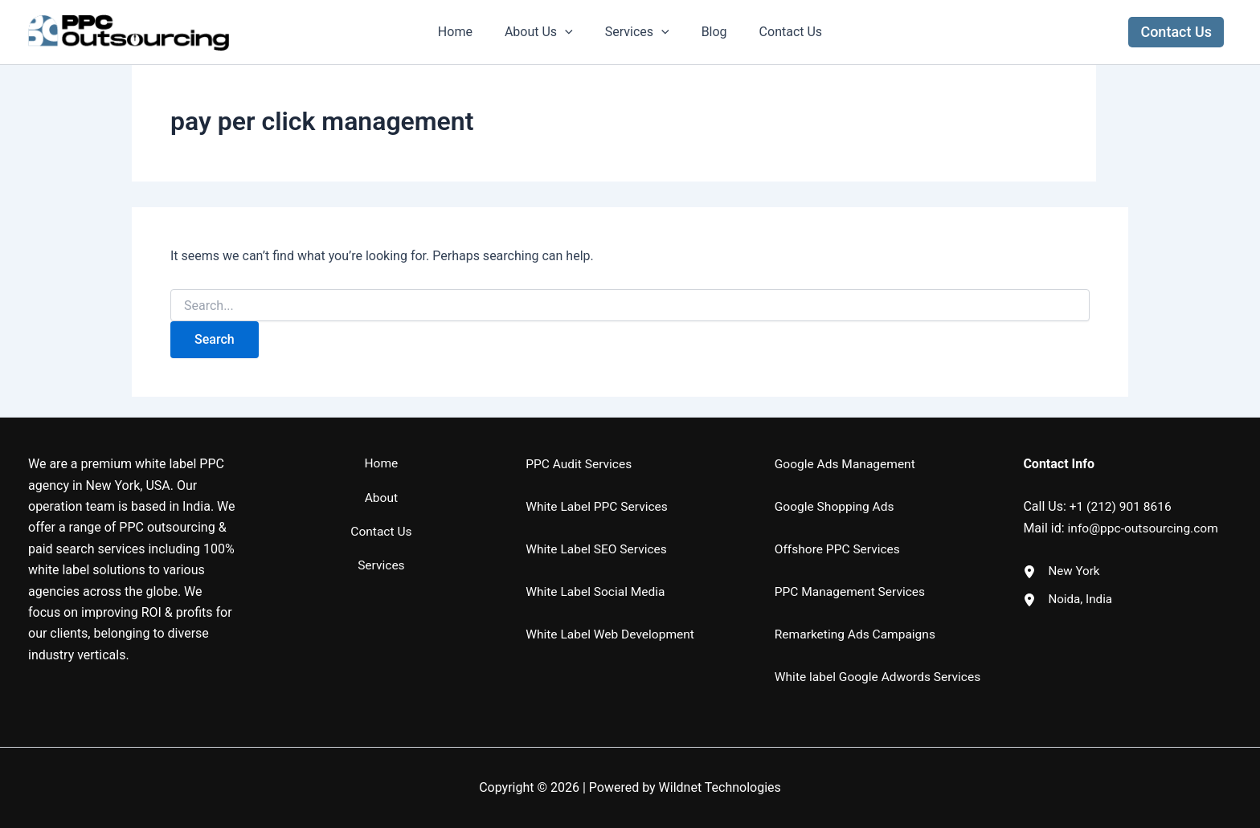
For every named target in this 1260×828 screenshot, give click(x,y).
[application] (571, 32)
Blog (708, 31)
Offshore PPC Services (839, 528)
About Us (545, 32)
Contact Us (778, 31)
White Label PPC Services (599, 486)
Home (468, 31)
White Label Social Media (597, 571)
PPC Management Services (852, 571)
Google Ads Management (847, 443)
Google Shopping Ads (836, 486)
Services (637, 32)
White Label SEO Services (598, 528)
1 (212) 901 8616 (1126, 486)
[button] (1176, 32)
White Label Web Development (612, 613)
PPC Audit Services (580, 443)
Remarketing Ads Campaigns (857, 613)
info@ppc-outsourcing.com (1145, 507)
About (381, 485)
